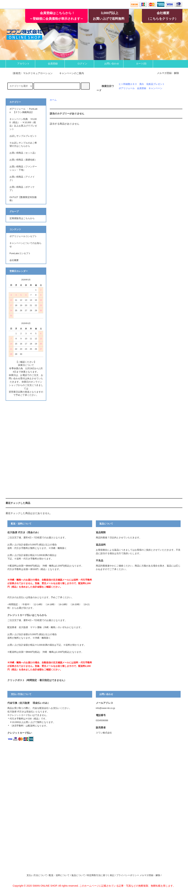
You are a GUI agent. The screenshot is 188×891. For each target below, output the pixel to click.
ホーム (53, 100)
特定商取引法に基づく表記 (100, 875)
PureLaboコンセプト (21, 253)
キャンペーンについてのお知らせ (25, 245)
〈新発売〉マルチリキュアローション (30, 73)
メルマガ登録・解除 (168, 73)
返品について (78, 875)
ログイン (79, 63)
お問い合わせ (108, 63)
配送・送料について (59, 875)
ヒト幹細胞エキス (128, 84)
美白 (141, 84)
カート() (138, 63)
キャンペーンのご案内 (69, 73)
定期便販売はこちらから (22, 218)
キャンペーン (155, 88)
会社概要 (163, 13)
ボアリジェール (127, 88)
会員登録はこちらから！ (57, 13)
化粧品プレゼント (155, 84)
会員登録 (50, 63)
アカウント (20, 63)
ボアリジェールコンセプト (23, 236)
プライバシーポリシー (127, 875)
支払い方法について (37, 875)
